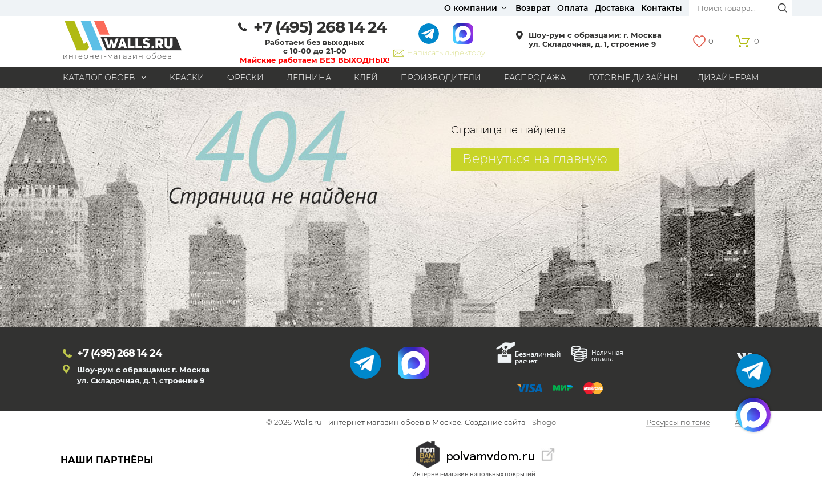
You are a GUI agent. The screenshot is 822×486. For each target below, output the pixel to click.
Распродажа (535, 77)
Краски (187, 77)
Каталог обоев (99, 77)
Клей (366, 77)
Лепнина (309, 77)
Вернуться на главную (534, 159)
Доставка (614, 8)
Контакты (661, 8)
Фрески (245, 77)
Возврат (532, 8)
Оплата (572, 8)
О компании (470, 8)
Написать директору (446, 52)
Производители (441, 77)
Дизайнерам (728, 77)
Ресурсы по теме (678, 423)
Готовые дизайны (633, 77)
